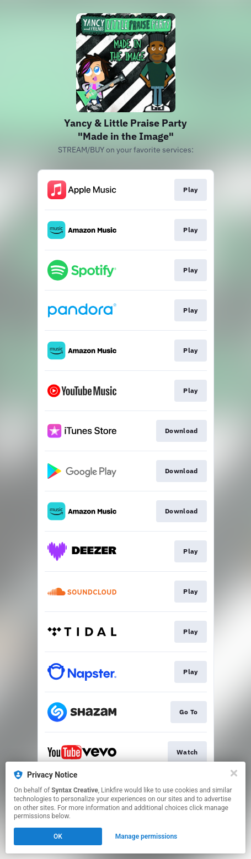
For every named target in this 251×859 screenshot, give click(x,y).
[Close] (234, 773)
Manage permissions (146, 836)
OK (58, 836)
